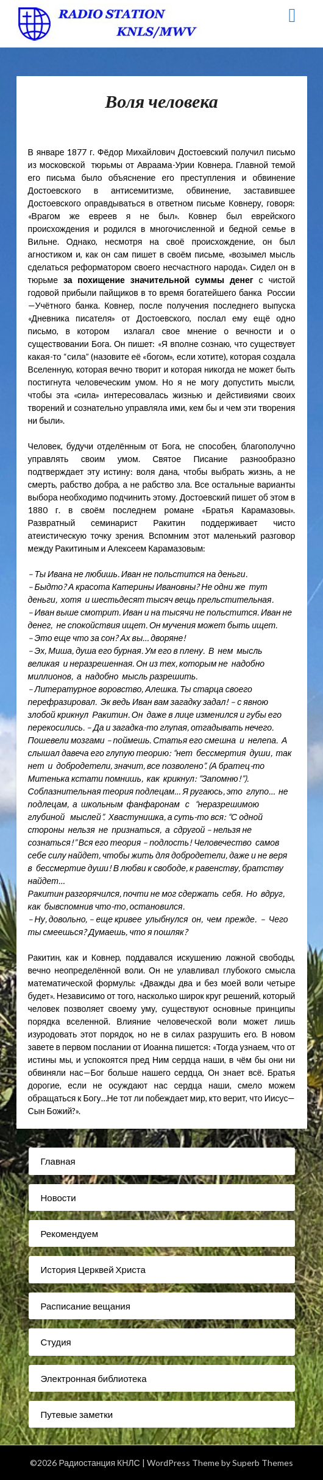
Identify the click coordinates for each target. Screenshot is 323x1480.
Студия (56, 1341)
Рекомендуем (69, 1233)
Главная (58, 1161)
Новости (58, 1197)
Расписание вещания (85, 1305)
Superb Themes (262, 1462)
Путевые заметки (77, 1414)
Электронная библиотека (94, 1378)
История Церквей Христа (93, 1269)
